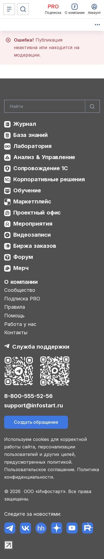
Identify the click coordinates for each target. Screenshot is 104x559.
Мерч (21, 268)
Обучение (27, 190)
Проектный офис (37, 212)
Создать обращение (36, 422)
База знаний (30, 135)
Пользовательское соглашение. (39, 469)
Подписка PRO (22, 299)
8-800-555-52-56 (28, 396)
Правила (14, 307)
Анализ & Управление (44, 157)
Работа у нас (20, 324)
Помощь (14, 315)
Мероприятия (32, 223)
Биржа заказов (34, 246)
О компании (21, 282)
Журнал (24, 124)
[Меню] (9, 9)
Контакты (15, 332)
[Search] (52, 106)
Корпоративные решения (49, 179)
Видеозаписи (32, 234)
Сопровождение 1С (40, 168)
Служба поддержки (40, 346)
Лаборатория (32, 146)
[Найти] (92, 106)
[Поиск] (23, 9)
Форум (23, 257)
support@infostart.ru (33, 405)
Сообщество (19, 290)
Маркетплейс (32, 201)
